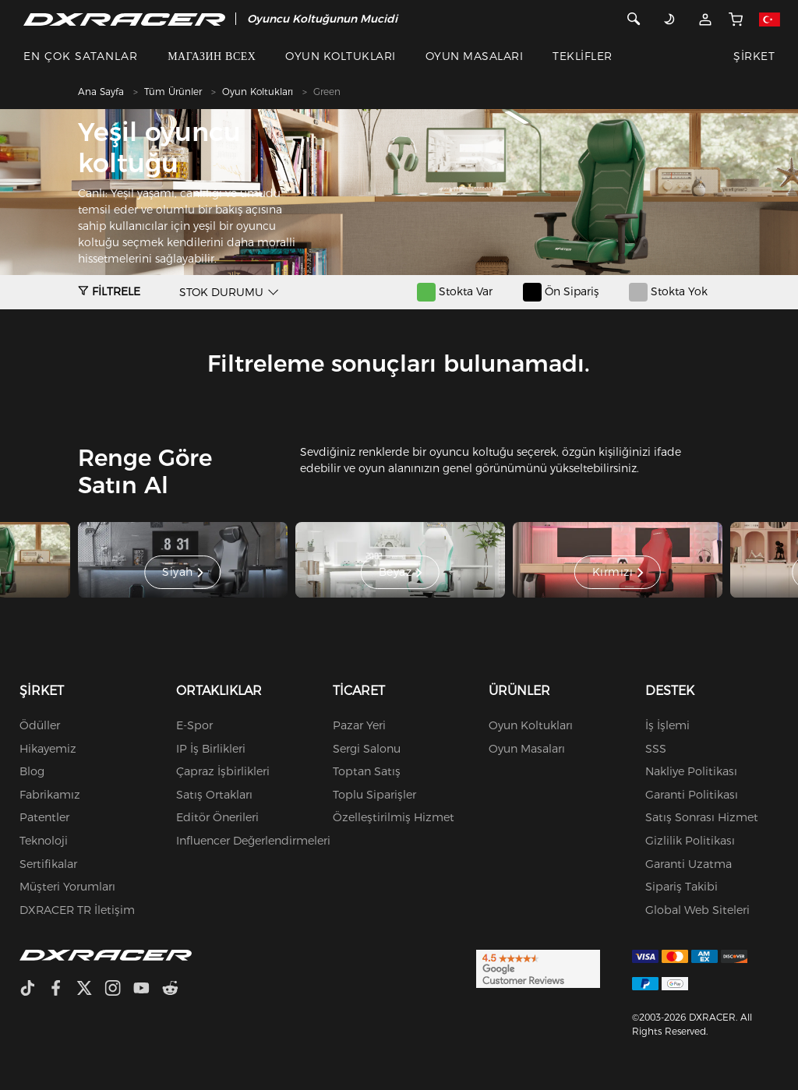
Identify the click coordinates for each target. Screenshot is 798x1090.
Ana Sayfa (101, 91)
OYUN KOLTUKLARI (340, 56)
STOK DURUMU (221, 292)
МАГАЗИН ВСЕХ (212, 56)
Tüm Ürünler (173, 91)
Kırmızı (618, 572)
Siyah (182, 572)
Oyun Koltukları (257, 91)
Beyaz (400, 572)
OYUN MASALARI (474, 56)
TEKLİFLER (582, 56)
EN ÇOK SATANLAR (80, 56)
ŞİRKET (754, 56)
